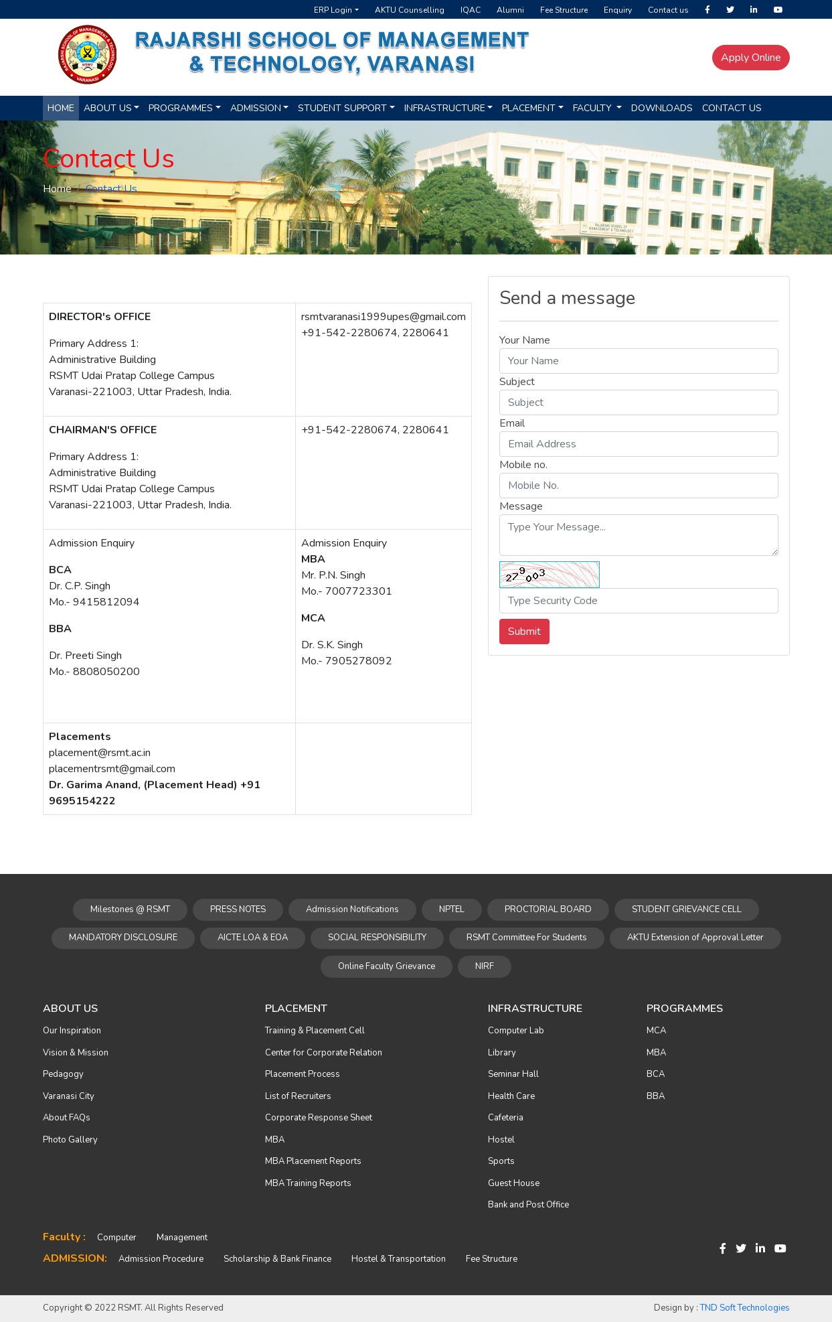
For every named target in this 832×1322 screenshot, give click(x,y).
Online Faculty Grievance (386, 966)
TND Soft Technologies (745, 1308)
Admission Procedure (160, 1259)
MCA (656, 1031)
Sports (501, 1161)
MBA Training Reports (308, 1183)
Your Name (524, 340)
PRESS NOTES (238, 909)
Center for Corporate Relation (323, 1053)
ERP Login (333, 10)
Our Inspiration (72, 1031)
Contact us (668, 10)
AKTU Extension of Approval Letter (695, 938)
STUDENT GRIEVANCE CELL (687, 909)
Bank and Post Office (528, 1205)
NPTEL (452, 909)
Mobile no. (523, 464)
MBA (274, 1140)
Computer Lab (516, 1031)
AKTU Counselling (409, 10)
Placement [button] (529, 108)
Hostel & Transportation (398, 1259)
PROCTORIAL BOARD (548, 909)
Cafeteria (505, 1118)
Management (182, 1238)
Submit (524, 631)
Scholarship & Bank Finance (277, 1259)
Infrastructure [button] (444, 108)
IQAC (471, 10)
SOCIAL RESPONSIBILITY (377, 938)
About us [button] (108, 108)
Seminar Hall (513, 1074)
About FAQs (66, 1118)
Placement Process (302, 1074)
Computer (117, 1238)
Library (502, 1053)
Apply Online (751, 57)
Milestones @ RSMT (130, 909)
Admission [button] (255, 108)
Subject (517, 381)
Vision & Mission (75, 1053)
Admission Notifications (352, 909)
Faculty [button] (593, 108)
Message (521, 506)
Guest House (513, 1183)
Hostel (501, 1140)
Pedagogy (63, 1074)
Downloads (662, 108)
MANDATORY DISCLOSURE (123, 938)
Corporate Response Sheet (318, 1118)
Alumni (510, 10)
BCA (656, 1074)
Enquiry (618, 10)
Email (512, 423)
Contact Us (732, 108)
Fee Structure (564, 10)
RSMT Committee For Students (527, 938)
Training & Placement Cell (315, 1031)
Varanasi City (68, 1096)
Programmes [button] (181, 108)
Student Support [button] (342, 108)
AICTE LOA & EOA (253, 938)
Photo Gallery (70, 1140)
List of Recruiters (298, 1096)
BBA (656, 1096)
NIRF (484, 966)
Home (61, 108)
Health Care (511, 1096)
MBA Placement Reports (313, 1161)
